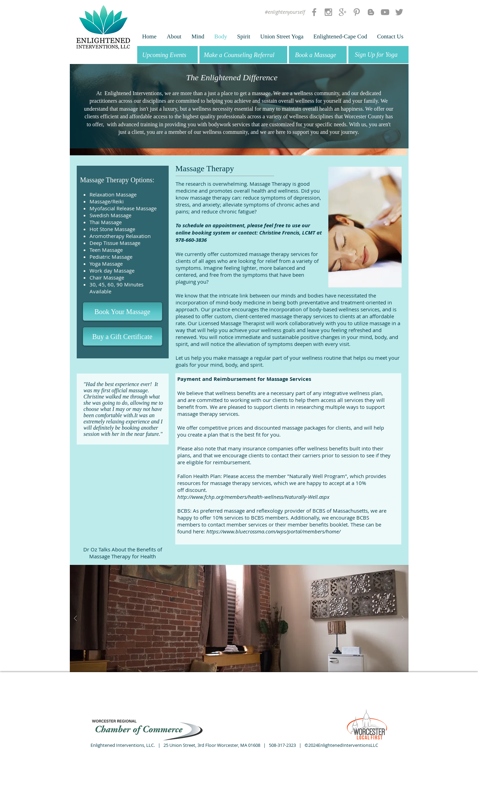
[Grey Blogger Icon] (371, 12)
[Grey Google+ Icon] (342, 12)
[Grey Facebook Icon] (314, 12)
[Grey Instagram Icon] (328, 12)
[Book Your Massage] (122, 311)
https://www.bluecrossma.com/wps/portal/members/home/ (273, 531)
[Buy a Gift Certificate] (122, 336)
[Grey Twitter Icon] (399, 12)
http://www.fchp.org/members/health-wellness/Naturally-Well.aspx (253, 496)
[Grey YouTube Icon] (385, 12)
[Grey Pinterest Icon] (357, 12)
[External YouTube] (123, 490)
